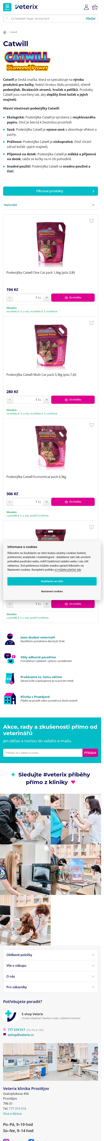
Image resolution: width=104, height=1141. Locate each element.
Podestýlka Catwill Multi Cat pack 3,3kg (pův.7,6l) (41, 375)
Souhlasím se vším (52, 581)
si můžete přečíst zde (68, 569)
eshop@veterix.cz (18, 1035)
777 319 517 (14, 1030)
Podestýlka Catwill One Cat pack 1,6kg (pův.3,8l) (40, 272)
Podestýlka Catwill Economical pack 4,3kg (36, 477)
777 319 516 (17, 1108)
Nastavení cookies (52, 591)
